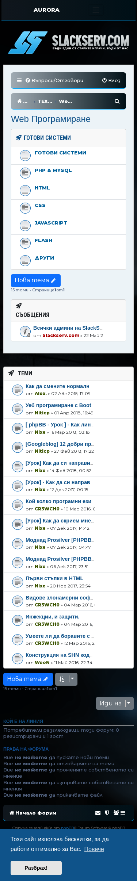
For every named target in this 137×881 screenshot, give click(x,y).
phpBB (67, 828)
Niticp (42, 412)
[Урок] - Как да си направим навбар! (72, 482)
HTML (42, 188)
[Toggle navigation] (96, 10)
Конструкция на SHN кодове (62, 655)
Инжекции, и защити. (52, 617)
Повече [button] (94, 849)
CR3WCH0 (47, 509)
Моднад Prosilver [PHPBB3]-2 (63, 540)
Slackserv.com (60, 335)
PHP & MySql (53, 170)
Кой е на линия (23, 721)
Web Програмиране (51, 119)
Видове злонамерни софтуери (65, 598)
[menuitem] (54, 80)
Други (44, 258)
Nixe (40, 432)
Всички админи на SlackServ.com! (77, 328)
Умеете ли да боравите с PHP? (65, 636)
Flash (43, 240)
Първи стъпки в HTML (54, 578)
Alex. (41, 393)
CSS (40, 205)
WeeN (42, 662)
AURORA (47, 9)
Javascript (51, 223)
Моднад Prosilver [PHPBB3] (61, 559)
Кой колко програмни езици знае (68, 501)
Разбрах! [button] (35, 868)
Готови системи (60, 153)
